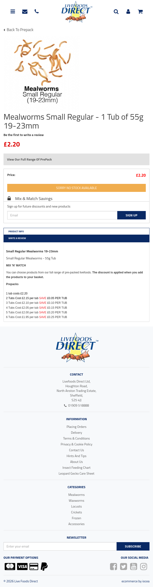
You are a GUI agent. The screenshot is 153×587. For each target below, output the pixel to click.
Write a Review (17, 238)
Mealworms (76, 494)
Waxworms (76, 500)
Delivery (76, 432)
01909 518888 (76, 405)
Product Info (16, 231)
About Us (76, 461)
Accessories (76, 523)
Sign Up (131, 215)
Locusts (76, 506)
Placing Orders (76, 426)
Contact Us (76, 449)
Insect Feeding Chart (76, 467)
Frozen (76, 517)
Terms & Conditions (76, 438)
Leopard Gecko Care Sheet (76, 473)
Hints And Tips (76, 455)
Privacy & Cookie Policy (77, 444)
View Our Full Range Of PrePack (29, 159)
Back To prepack (18, 30)
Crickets (76, 512)
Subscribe (133, 546)
